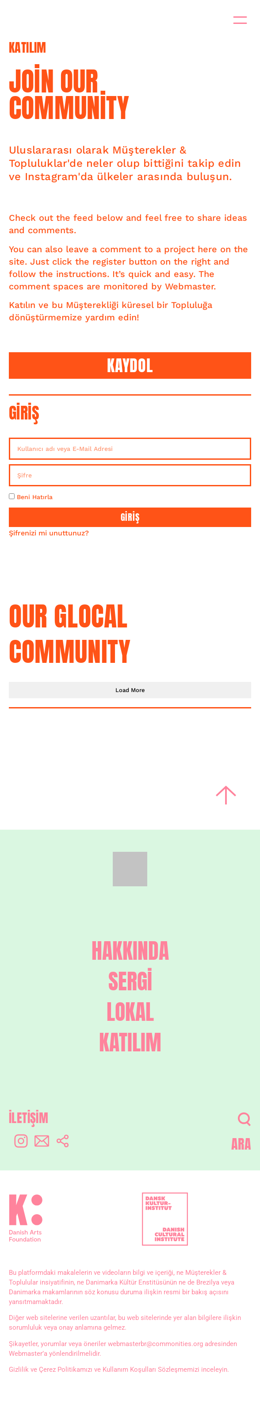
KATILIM (130, 1042)
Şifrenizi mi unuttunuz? (49, 533)
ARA (241, 1144)
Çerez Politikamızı (65, 1370)
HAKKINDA (130, 951)
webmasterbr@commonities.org (155, 1344)
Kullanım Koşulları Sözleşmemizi (151, 1370)
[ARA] (244, 1119)
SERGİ (130, 981)
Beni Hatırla (31, 496)
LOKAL (130, 1012)
